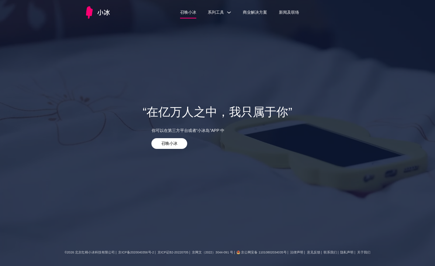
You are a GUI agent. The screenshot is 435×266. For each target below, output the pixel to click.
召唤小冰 (188, 12)
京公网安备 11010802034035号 (263, 252)
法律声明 (296, 252)
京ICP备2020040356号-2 (136, 252)
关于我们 (363, 252)
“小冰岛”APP (207, 130)
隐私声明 (346, 252)
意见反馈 (313, 252)
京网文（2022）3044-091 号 (212, 252)
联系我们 (330, 252)
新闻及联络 (289, 12)
